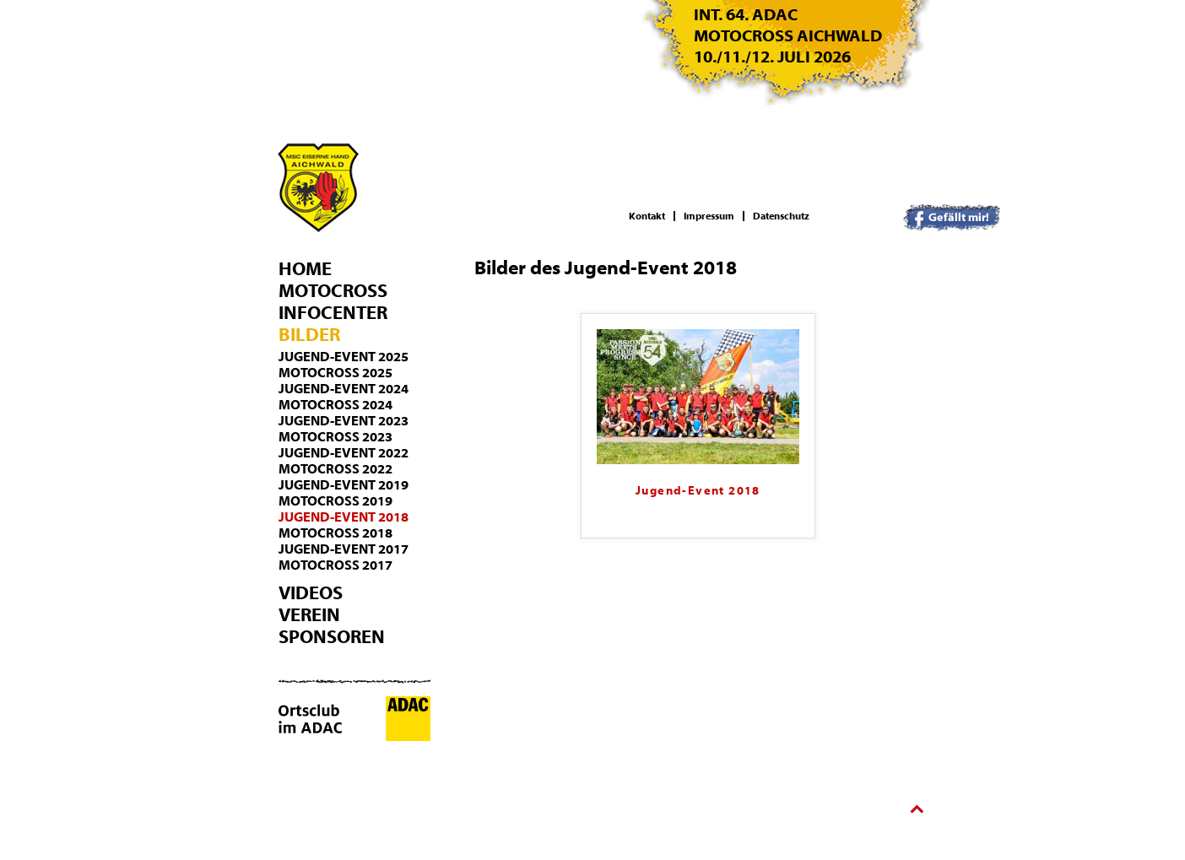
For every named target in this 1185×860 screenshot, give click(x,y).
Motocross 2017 (335, 565)
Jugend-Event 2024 (344, 389)
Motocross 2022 (335, 469)
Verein (309, 615)
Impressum (709, 216)
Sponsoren (332, 637)
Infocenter (333, 313)
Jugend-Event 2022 (344, 453)
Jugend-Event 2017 (344, 549)
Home (305, 269)
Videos (311, 593)
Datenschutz (781, 216)
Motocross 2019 (335, 501)
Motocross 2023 (335, 437)
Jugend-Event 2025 (344, 357)
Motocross (333, 291)
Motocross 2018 (335, 533)
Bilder (309, 335)
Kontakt (647, 216)
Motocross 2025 (335, 373)
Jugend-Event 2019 (344, 485)
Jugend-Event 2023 (344, 421)
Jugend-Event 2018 (344, 517)
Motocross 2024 (335, 405)
